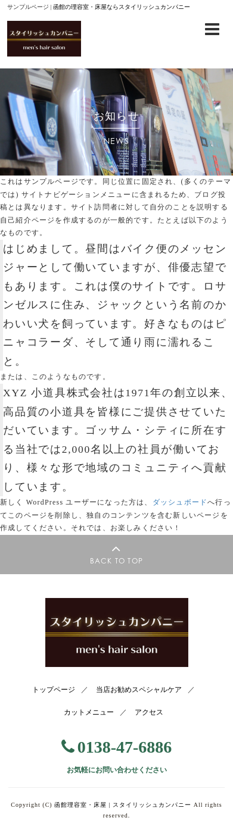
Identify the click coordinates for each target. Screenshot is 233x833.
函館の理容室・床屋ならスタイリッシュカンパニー (121, 7)
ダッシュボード (180, 502)
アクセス (149, 712)
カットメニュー (89, 712)
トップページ (53, 689)
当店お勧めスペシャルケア (139, 689)
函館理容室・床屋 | (122, 804)
